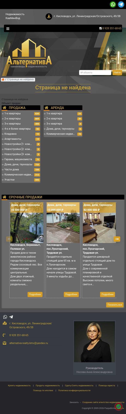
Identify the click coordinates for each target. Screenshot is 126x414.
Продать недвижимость (48, 385)
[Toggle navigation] (7, 28)
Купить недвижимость (19, 385)
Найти (117, 72)
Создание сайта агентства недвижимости (103, 402)
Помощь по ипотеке (43, 390)
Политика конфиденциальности (74, 390)
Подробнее (35, 294)
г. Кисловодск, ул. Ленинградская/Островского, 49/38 (87, 16)
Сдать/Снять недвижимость (79, 385)
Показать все (115, 304)
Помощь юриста (107, 385)
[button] (117, 239)
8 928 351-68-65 (111, 28)
